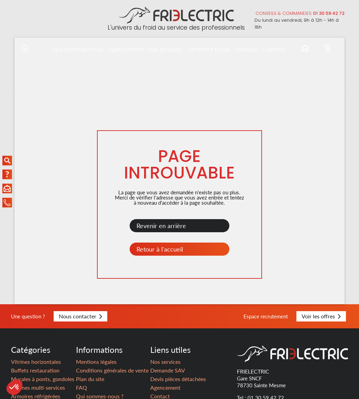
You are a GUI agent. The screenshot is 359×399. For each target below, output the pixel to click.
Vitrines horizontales (36, 361)
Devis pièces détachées (178, 379)
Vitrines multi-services (38, 387)
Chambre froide (209, 49)
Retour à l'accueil (160, 249)
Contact (274, 49)
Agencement (125, 49)
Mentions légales (96, 361)
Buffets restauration (35, 370)
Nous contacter (80, 316)
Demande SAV (167, 370)
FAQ (81, 387)
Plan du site (90, 379)
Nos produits (165, 49)
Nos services (165, 361)
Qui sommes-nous (78, 49)
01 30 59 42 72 (329, 13)
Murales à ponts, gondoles (42, 379)
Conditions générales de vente (112, 370)
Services (247, 49)
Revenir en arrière (161, 225)
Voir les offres (321, 316)
